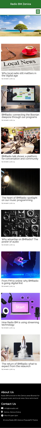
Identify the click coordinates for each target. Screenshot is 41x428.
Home (3, 29)
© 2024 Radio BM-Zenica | (13, 420)
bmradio (6, 78)
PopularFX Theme (31, 420)
